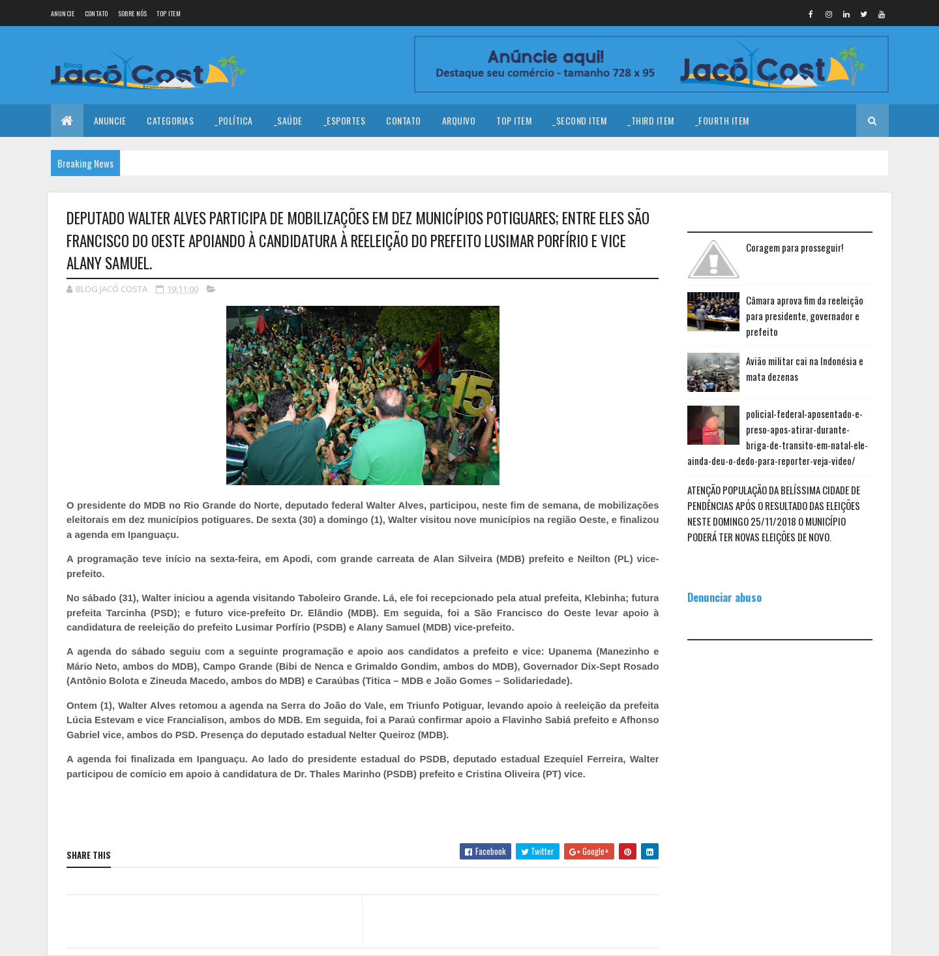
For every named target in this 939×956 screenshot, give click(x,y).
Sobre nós (132, 13)
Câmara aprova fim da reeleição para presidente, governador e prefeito (804, 315)
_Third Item (650, 120)
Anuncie (63, 13)
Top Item (168, 13)
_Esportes (344, 120)
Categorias (170, 120)
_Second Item (579, 120)
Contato (96, 13)
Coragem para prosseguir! (794, 247)
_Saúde (288, 120)
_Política (234, 120)
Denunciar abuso (724, 597)
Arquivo (459, 120)
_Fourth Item (722, 120)
